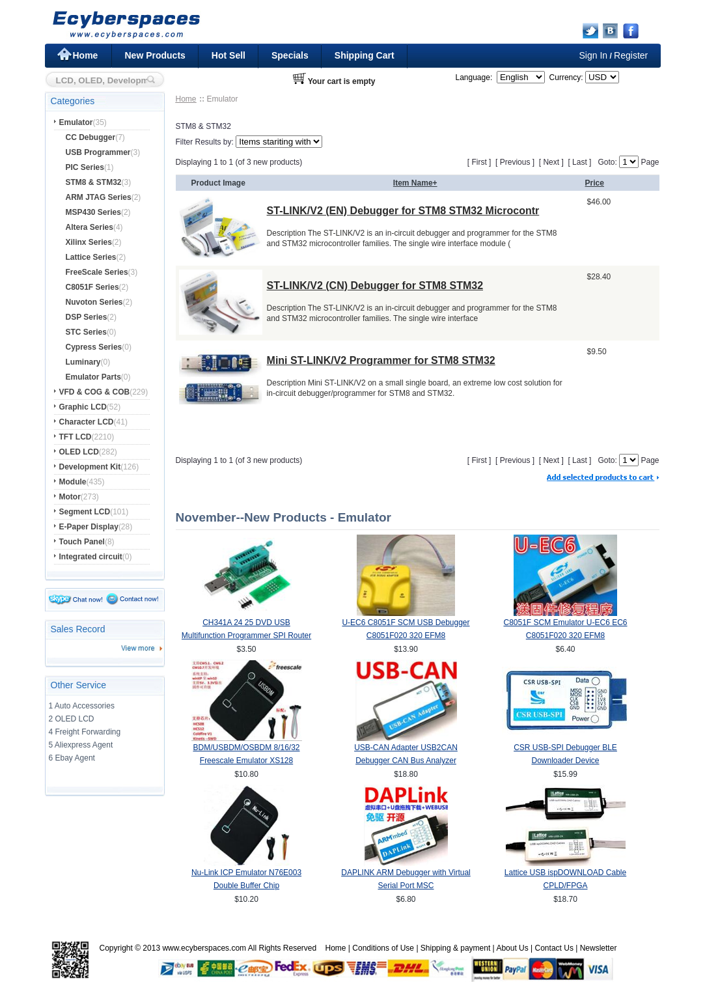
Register (631, 55)
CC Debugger (91, 137)
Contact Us (554, 948)
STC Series (86, 332)
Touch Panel (82, 541)
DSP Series (86, 317)
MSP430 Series (93, 212)
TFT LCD (75, 436)
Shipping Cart (364, 55)
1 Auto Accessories (82, 705)
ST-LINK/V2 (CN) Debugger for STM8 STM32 (375, 285)
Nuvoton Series (94, 302)
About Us (512, 948)
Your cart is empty (342, 81)
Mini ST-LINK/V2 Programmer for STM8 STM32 (381, 360)
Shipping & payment (455, 948)
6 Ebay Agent (72, 757)
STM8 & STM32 (94, 182)
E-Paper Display (88, 526)
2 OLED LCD (71, 718)
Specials (290, 55)
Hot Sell (228, 55)
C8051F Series (92, 287)
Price (594, 183)
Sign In (593, 55)
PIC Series (85, 167)
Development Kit (90, 466)
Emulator (76, 122)
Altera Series (89, 227)
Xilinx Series (89, 242)
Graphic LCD (83, 407)
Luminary (83, 362)
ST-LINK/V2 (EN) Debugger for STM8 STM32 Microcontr (403, 210)
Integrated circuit (90, 556)
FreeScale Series (97, 272)
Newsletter (598, 948)
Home (85, 55)
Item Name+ (415, 183)
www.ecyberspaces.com (204, 948)
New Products (155, 55)
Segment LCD (85, 511)
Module (73, 481)
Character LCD (86, 422)
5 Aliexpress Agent (81, 744)
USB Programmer (98, 152)
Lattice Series (91, 257)
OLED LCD (79, 451)
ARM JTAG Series (98, 197)
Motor (70, 496)
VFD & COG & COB (94, 392)
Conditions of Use (383, 948)
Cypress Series (94, 347)
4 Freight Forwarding (85, 731)
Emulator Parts (93, 377)
